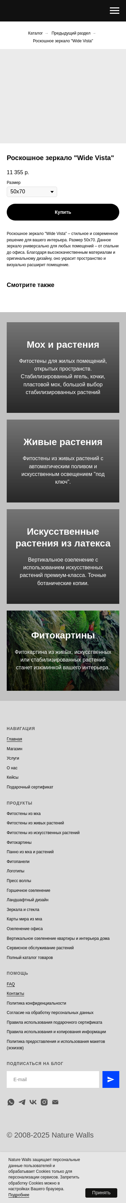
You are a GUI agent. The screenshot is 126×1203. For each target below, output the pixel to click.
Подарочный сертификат (30, 787)
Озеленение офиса (25, 928)
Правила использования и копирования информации (56, 1031)
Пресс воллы (19, 880)
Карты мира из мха (24, 919)
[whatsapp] (11, 1102)
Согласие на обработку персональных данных (50, 1012)
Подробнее (18, 1195)
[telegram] (22, 1102)
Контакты (15, 993)
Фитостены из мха (24, 813)
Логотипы (15, 871)
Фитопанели (18, 861)
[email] (55, 1102)
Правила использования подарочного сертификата (54, 1022)
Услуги (13, 758)
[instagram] (44, 1102)
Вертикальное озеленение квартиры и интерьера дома (58, 938)
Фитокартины (63, 635)
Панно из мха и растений (30, 852)
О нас (12, 768)
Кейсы (12, 777)
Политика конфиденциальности (36, 1003)
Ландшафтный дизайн (27, 900)
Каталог (35, 33)
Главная (14, 739)
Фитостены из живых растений (35, 823)
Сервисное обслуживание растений (40, 948)
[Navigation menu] (114, 10)
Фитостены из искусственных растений (43, 832)
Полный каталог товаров (30, 957)
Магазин (14, 749)
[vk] (33, 1102)
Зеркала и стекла (23, 909)
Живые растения (63, 442)
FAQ (11, 984)
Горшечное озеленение (28, 890)
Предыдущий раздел (70, 33)
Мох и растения (63, 344)
